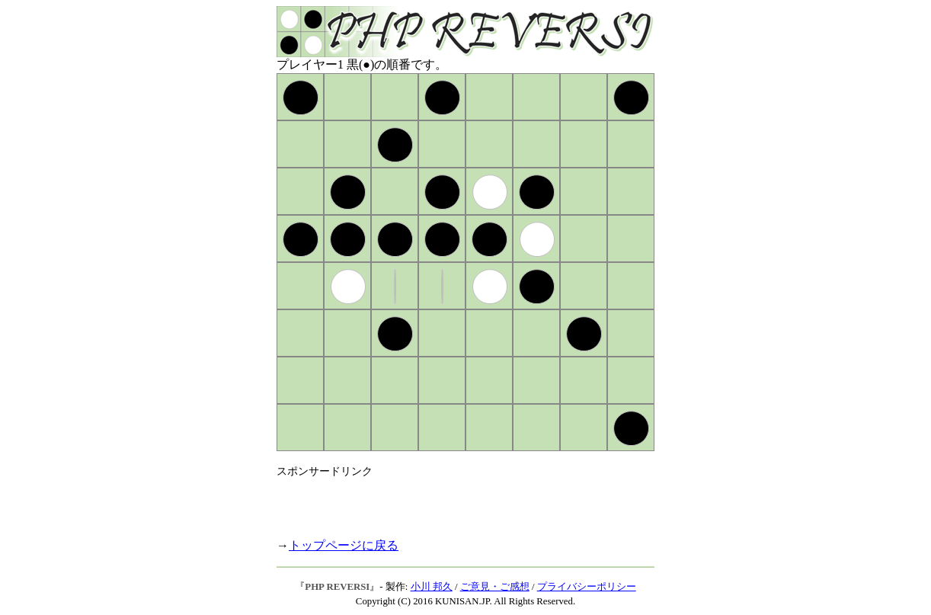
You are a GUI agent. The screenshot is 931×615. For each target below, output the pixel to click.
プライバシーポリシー (586, 586)
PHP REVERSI (337, 586)
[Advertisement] (455, 501)
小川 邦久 (432, 586)
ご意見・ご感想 (494, 586)
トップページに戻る (343, 545)
